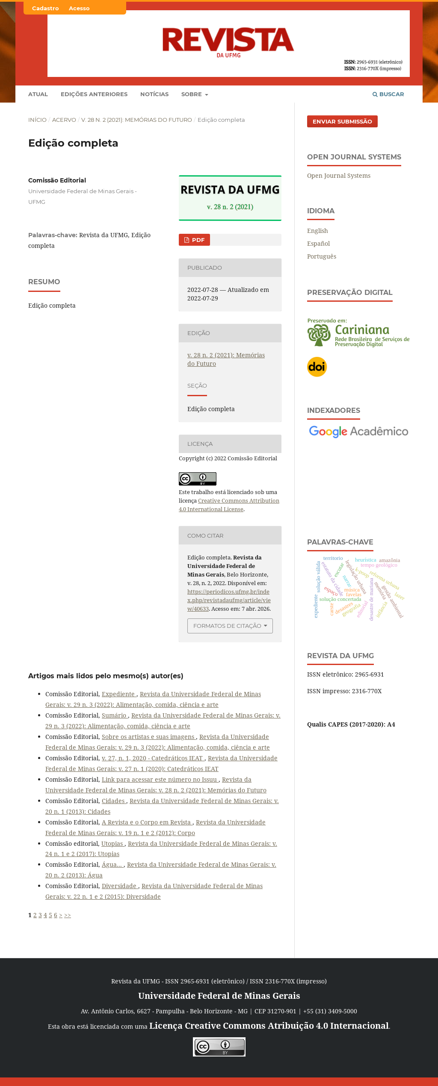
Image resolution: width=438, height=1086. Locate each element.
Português (321, 256)
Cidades (114, 801)
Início (37, 119)
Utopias (112, 843)
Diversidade (120, 886)
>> (67, 915)
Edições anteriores (94, 94)
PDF (197, 239)
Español (318, 243)
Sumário (115, 715)
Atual (38, 94)
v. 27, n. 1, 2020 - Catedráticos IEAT (153, 758)
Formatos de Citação (227, 625)
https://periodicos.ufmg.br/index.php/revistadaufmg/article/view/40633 (229, 600)
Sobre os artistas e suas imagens (149, 737)
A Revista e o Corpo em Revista (147, 822)
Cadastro (45, 8)
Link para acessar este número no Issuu (160, 779)
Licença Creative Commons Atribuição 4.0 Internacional (269, 1025)
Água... (113, 864)
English (317, 231)
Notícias (154, 94)
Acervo (64, 119)
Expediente (119, 694)
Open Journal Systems (338, 175)
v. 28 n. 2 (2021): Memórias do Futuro (136, 119)
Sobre (192, 94)
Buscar (388, 94)
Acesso (79, 8)
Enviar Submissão (342, 121)
